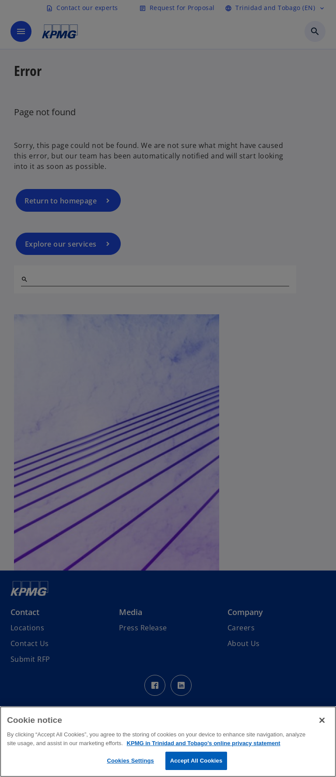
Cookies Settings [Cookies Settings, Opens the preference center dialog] (130, 760)
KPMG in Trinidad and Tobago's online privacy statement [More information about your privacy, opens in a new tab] (203, 743)
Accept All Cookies (196, 760)
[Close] (322, 720)
